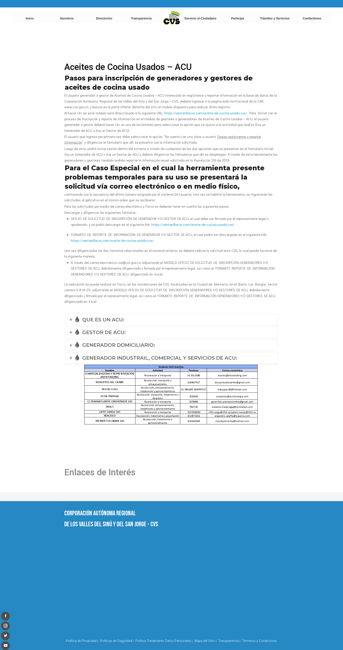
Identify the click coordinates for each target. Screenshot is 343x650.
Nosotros (67, 18)
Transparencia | (229, 641)
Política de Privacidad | (82, 641)
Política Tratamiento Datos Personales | (163, 641)
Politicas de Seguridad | (116, 641)
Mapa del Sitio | (205, 641)
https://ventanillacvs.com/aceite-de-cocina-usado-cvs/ (205, 113)
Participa (237, 18)
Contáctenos (312, 18)
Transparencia (141, 18)
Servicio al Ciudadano (200, 18)
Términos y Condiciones (259, 641)
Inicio (30, 18)
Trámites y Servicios (274, 18)
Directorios (104, 18)
